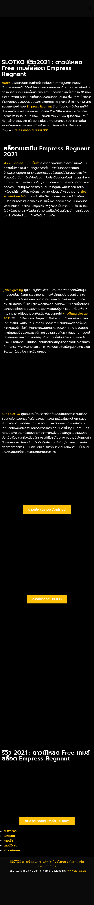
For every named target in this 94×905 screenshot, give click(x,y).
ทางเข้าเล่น (29, 861)
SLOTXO (15, 861)
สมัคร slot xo (11, 414)
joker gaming (13, 290)
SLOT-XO (10, 831)
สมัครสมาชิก (12, 850)
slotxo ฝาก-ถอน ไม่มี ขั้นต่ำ (21, 163)
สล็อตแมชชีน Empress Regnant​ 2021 (47, 151)
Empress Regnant (39, 106)
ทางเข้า (8, 841)
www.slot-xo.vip (76, 870)
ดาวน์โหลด (11, 845)
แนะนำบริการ (47, 866)
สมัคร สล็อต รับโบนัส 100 (31, 130)
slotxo (6, 83)
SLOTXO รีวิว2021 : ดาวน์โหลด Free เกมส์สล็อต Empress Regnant (42, 68)
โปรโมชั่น (9, 836)
